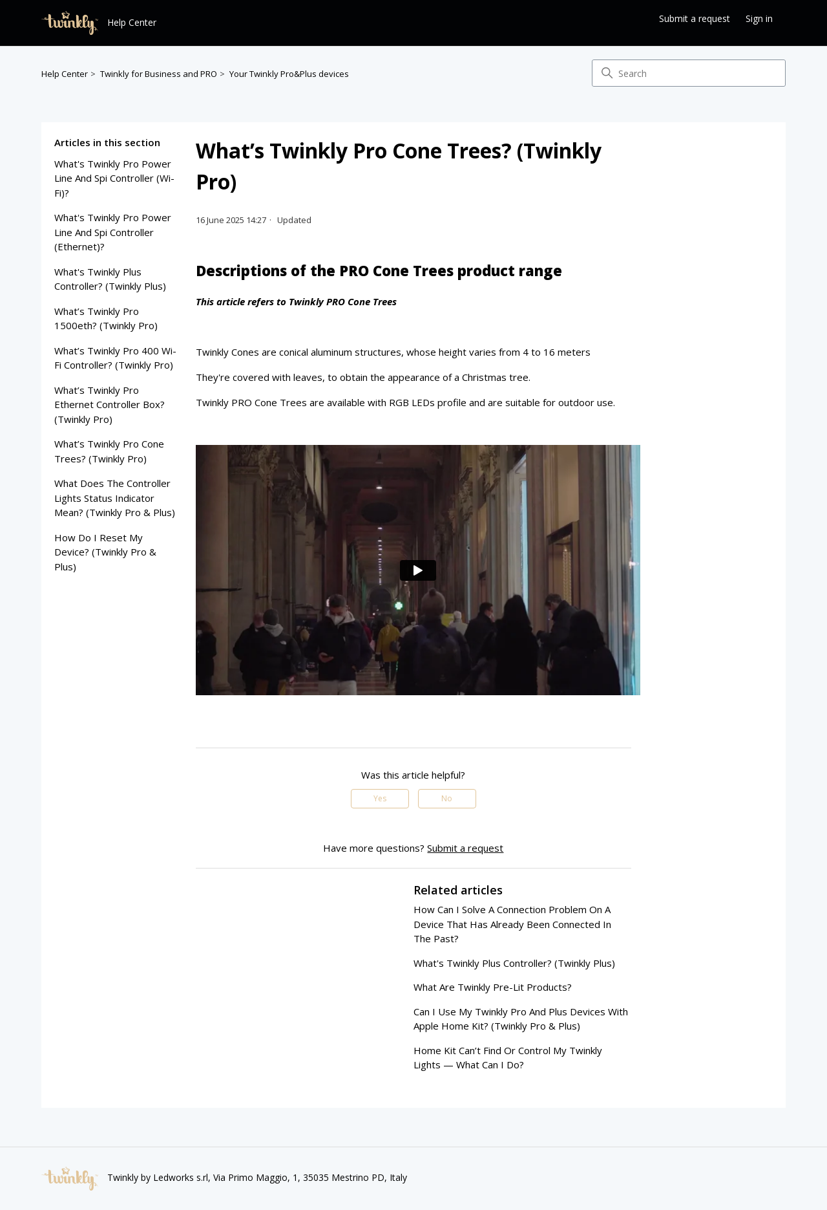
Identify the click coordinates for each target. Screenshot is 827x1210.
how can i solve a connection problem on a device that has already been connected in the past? (512, 924)
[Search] (688, 73)
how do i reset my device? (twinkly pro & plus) (105, 552)
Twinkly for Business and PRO (158, 74)
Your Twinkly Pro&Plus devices (289, 74)
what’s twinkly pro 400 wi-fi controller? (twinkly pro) (115, 358)
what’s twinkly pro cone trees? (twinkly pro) (109, 451)
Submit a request (694, 18)
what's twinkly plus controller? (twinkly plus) (110, 279)
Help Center (64, 74)
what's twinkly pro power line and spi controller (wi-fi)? (114, 178)
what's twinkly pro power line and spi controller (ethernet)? (112, 232)
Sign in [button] (759, 18)
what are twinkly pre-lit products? (493, 986)
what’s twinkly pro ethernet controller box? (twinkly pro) (109, 405)
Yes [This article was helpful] (379, 798)
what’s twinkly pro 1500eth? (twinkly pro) (106, 318)
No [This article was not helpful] (446, 798)
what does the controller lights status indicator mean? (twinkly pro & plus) (114, 498)
